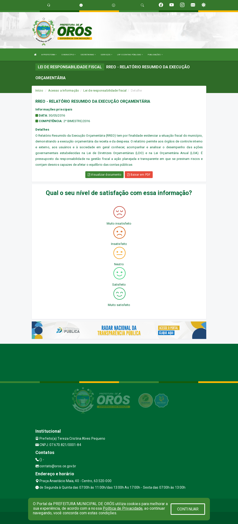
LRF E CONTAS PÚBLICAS (130, 55)
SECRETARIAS (88, 55)
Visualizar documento (104, 174)
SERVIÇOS (106, 55)
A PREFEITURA (48, 55)
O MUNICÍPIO (69, 55)
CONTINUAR (187, 509)
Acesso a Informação (63, 90)
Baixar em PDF (138, 174)
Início (39, 90)
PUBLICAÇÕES (155, 55)
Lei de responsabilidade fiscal (105, 90)
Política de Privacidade (123, 508)
